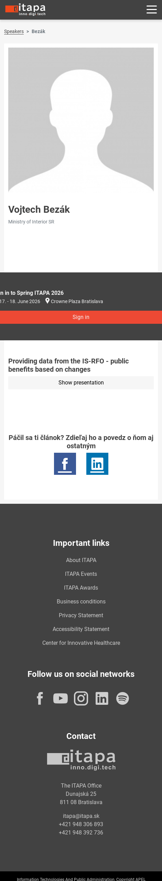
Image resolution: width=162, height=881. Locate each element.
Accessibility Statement (81, 629)
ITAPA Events (81, 574)
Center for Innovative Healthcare (81, 643)
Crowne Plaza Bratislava (77, 301)
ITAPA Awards (81, 587)
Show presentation (81, 382)
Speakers (14, 31)
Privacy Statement (81, 615)
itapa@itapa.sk (81, 816)
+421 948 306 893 (81, 824)
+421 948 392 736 (81, 832)
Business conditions (81, 601)
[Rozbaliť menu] (152, 10)
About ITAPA (81, 560)
